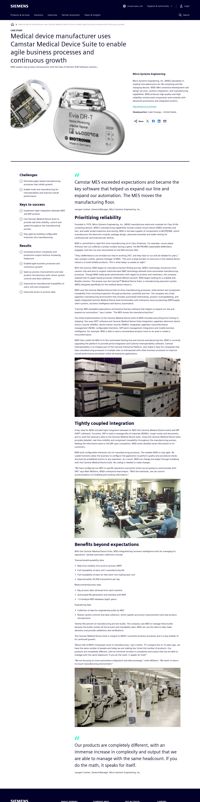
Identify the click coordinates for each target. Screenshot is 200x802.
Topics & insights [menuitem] (92, 15)
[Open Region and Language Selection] (133, 6)
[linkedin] (159, 121)
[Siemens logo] (19, 6)
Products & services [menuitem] (20, 15)
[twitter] (147, 121)
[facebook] (153, 121)
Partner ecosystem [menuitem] (71, 15)
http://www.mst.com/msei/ (144, 106)
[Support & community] (160, 6)
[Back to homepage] (12, 24)
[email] (165, 121)
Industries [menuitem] (52, 15)
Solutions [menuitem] (38, 15)
